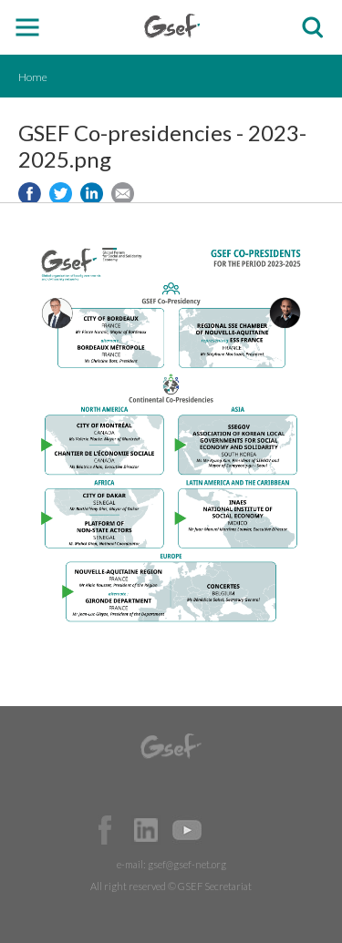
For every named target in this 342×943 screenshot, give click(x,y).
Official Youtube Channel (187, 830)
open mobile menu (27, 27)
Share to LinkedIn (91, 193)
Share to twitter (60, 193)
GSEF (172, 26)
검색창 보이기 (312, 27)
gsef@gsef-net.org (187, 864)
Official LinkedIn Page (146, 830)
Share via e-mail (122, 193)
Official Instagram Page (228, 830)
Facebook (104, 830)
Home (32, 77)
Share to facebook (29, 193)
